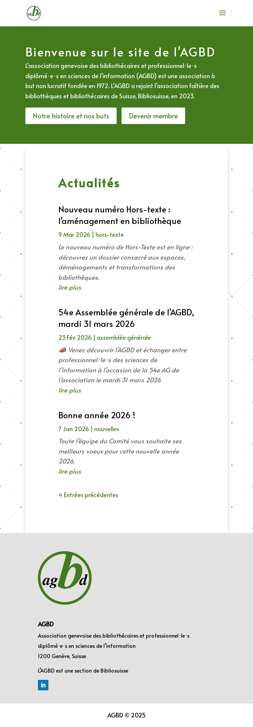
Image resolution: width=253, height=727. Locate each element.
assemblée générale (124, 337)
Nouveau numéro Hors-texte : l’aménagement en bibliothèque (119, 214)
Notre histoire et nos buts (71, 115)
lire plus (69, 287)
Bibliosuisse (114, 670)
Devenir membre (153, 115)
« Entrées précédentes (88, 494)
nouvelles (106, 429)
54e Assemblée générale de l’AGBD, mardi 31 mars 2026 (126, 317)
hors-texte (110, 234)
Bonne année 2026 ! (96, 415)
